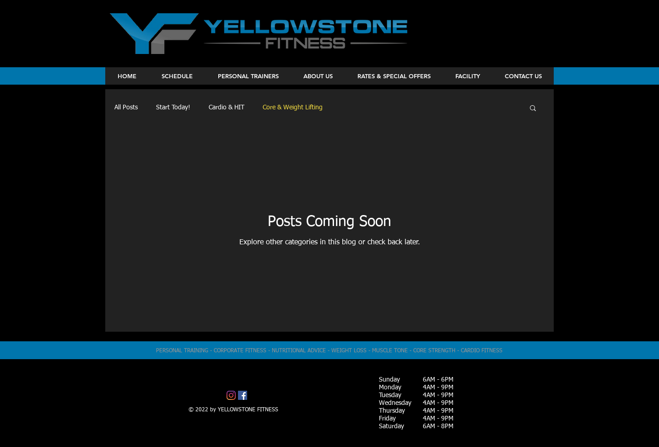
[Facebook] (242, 395)
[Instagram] (231, 395)
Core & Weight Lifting (293, 107)
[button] (533, 108)
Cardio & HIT (226, 107)
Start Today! (173, 107)
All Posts (126, 107)
